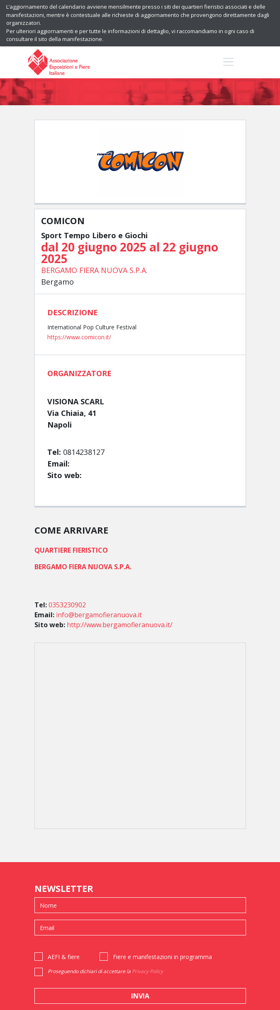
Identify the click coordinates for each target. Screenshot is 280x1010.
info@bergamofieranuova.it (99, 614)
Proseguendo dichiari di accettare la (105, 971)
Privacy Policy (147, 971)
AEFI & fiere (64, 957)
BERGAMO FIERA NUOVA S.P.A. (94, 270)
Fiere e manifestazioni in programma (162, 957)
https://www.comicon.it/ (79, 337)
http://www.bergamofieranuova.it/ (120, 624)
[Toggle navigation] (228, 61)
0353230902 (67, 604)
